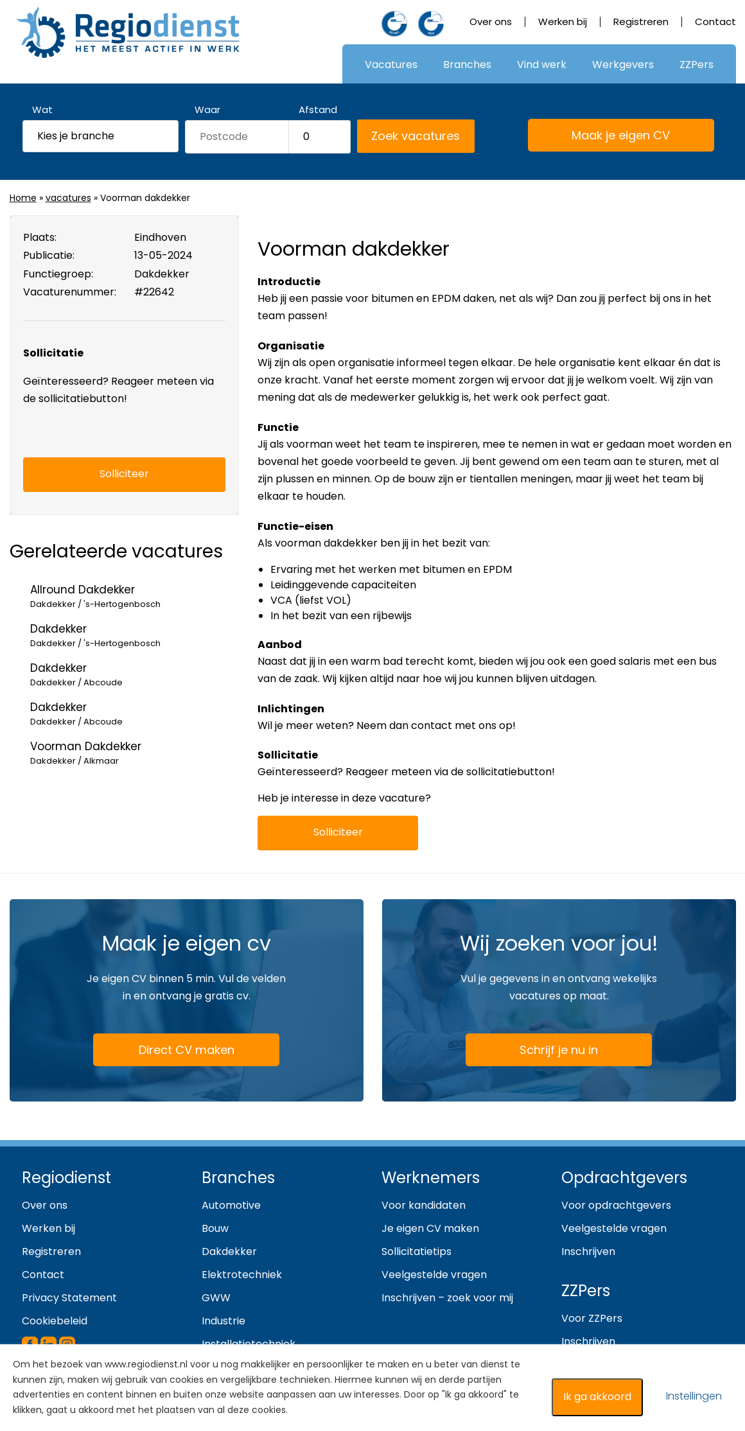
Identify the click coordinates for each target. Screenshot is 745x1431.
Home (23, 197)
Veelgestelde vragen (434, 1274)
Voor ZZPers (591, 1318)
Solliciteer (338, 832)
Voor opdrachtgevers (616, 1205)
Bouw (215, 1228)
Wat (42, 109)
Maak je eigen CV (605, 136)
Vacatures (391, 64)
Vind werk (541, 64)
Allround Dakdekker (135, 596)
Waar (207, 109)
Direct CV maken (170, 1051)
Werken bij (562, 21)
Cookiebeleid (54, 1320)
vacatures (68, 197)
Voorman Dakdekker (135, 753)
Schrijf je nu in (559, 1050)
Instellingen (694, 1396)
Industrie (223, 1320)
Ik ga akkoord (597, 1396)
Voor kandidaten (423, 1205)
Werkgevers (623, 64)
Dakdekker (229, 1251)
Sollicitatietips (416, 1251)
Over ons (490, 21)
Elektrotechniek (242, 1274)
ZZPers (696, 64)
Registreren (641, 21)
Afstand (318, 109)
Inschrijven (588, 1251)
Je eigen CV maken (430, 1228)
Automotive (231, 1205)
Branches (467, 64)
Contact (715, 21)
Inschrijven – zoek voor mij (447, 1297)
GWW (216, 1297)
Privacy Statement (69, 1297)
